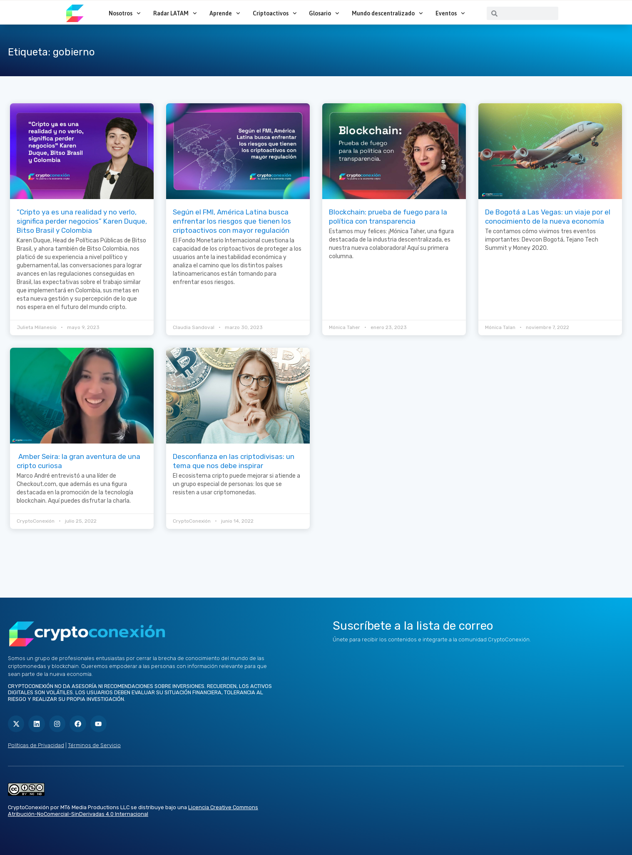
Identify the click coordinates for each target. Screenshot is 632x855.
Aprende (224, 13)
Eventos (450, 13)
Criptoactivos (275, 13)
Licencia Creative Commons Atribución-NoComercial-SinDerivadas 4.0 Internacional (133, 810)
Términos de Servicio (94, 745)
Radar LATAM (175, 13)
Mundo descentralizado (387, 13)
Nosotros (125, 13)
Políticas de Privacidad (36, 745)
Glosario (324, 13)
